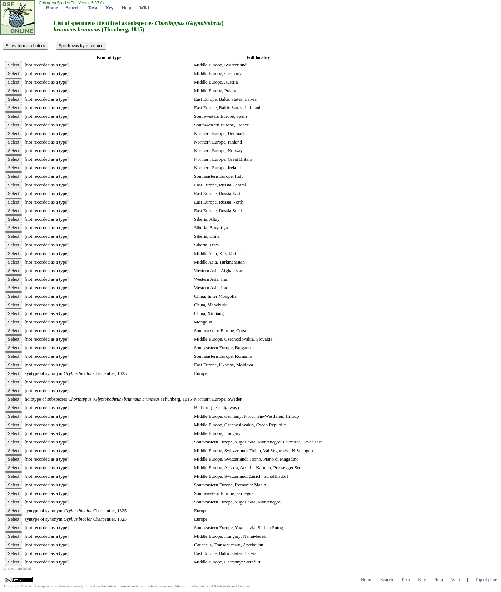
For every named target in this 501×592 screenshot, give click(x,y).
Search (73, 7)
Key (109, 7)
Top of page (486, 579)
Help (126, 7)
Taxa (93, 7)
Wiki (144, 7)
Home (52, 7)
